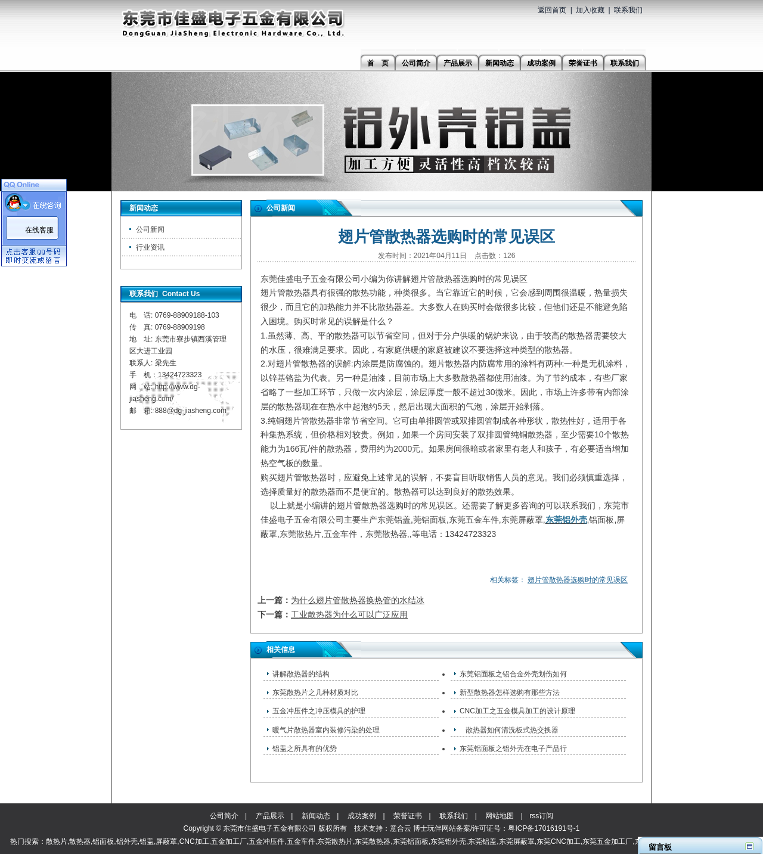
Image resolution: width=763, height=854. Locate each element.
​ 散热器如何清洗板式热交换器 (509, 730)
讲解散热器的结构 (301, 674)
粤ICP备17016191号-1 (543, 828)
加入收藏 (590, 10)
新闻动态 (316, 816)
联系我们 (628, 10)
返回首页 (552, 10)
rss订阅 (541, 816)
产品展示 (270, 816)
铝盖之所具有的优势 (304, 748)
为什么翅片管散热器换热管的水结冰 (357, 600)
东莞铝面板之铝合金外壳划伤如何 (513, 674)
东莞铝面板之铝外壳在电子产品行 (513, 748)
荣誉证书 (407, 816)
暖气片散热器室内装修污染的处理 (326, 730)
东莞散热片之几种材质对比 (315, 692)
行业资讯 (150, 247)
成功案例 (362, 816)
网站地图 (499, 816)
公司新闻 (150, 229)
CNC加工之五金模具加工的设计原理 (517, 711)
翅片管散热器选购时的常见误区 (578, 580)
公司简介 (224, 816)
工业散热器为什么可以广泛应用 (349, 614)
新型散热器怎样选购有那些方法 (510, 692)
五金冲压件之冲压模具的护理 (318, 711)
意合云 (400, 828)
